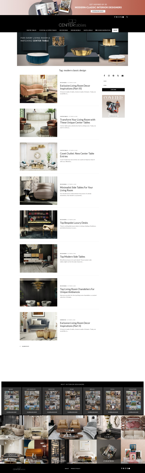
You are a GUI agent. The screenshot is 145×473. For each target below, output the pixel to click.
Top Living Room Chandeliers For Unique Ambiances (77, 290)
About (67, 468)
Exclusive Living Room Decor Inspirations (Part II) (75, 324)
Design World (76, 30)
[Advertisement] (72, 367)
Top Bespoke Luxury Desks (74, 222)
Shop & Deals (88, 30)
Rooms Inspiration (103, 30)
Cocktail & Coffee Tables (48, 30)
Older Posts (24, 346)
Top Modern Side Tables (72, 256)
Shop (115, 30)
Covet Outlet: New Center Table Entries (77, 155)
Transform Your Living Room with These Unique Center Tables (77, 121)
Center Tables (31, 30)
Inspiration (63, 319)
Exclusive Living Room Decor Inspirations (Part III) (75, 87)
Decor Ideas (64, 30)
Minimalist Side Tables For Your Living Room (76, 189)
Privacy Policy (75, 468)
